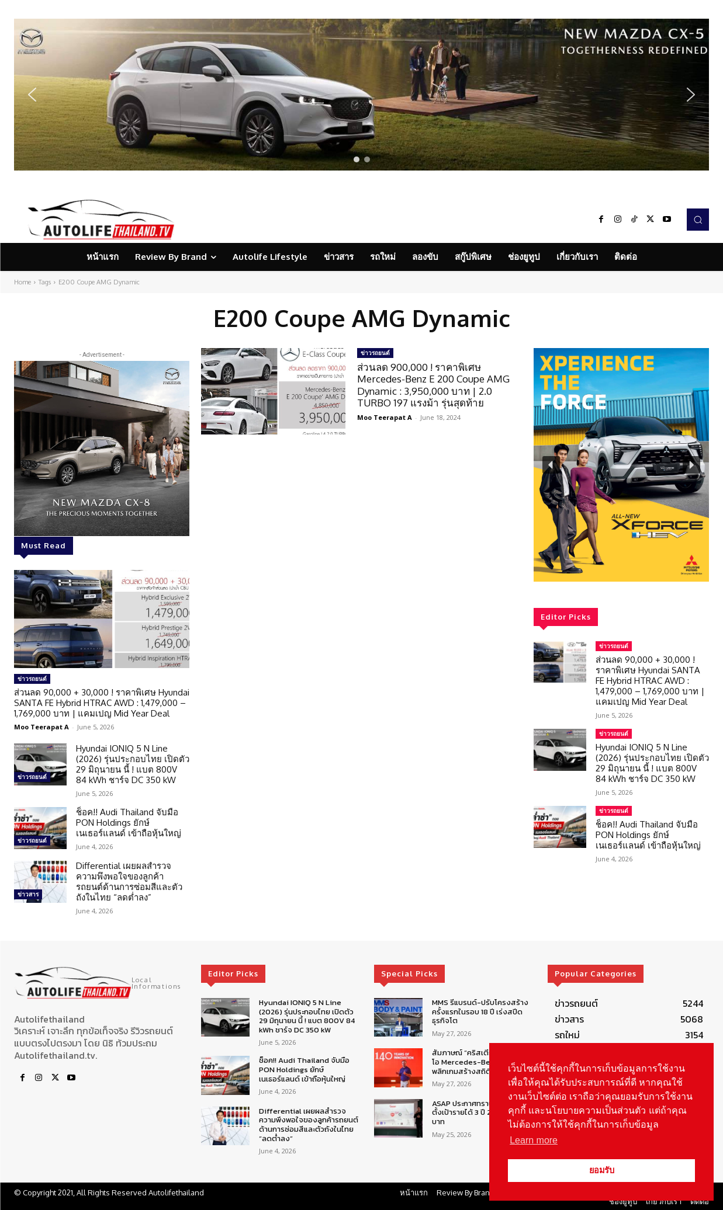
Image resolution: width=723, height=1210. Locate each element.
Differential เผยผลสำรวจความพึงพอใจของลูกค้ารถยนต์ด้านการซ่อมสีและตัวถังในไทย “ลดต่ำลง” (129, 881)
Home (22, 282)
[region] (361, 95)
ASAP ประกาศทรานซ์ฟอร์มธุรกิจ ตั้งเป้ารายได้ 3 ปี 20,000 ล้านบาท (483, 1112)
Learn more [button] (534, 1140)
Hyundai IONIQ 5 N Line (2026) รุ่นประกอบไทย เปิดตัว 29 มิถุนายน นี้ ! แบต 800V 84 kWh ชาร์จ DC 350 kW (132, 764)
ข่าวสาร (28, 894)
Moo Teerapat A (41, 726)
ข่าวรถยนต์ (32, 678)
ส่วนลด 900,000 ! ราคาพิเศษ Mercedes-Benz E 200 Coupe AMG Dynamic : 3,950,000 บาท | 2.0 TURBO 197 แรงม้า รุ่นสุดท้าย (433, 385)
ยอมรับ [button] (601, 1170)
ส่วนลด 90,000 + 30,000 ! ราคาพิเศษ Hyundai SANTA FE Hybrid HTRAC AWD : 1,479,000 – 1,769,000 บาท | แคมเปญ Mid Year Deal (101, 703)
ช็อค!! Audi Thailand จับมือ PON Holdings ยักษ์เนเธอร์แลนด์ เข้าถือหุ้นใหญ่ (128, 822)
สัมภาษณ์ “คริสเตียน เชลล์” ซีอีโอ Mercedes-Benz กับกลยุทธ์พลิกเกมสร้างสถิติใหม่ (482, 1061)
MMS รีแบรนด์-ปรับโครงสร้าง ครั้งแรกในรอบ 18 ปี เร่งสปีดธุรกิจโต (480, 1011)
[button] (361, 95)
